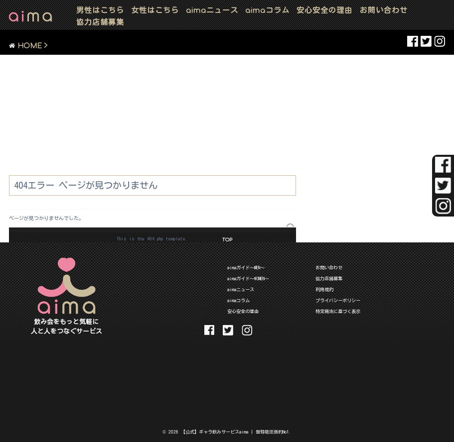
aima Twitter (426, 41)
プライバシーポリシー (337, 300)
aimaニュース (240, 289)
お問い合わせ (384, 10)
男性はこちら (100, 10)
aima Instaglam (439, 41)
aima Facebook (412, 41)
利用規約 (324, 289)
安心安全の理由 (324, 10)
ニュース (212, 10)
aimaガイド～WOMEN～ (248, 278)
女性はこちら (155, 10)
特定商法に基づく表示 (337, 311)
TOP (227, 239)
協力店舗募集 (100, 22)
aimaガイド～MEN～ (246, 267)
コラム (267, 10)
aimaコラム (238, 300)
